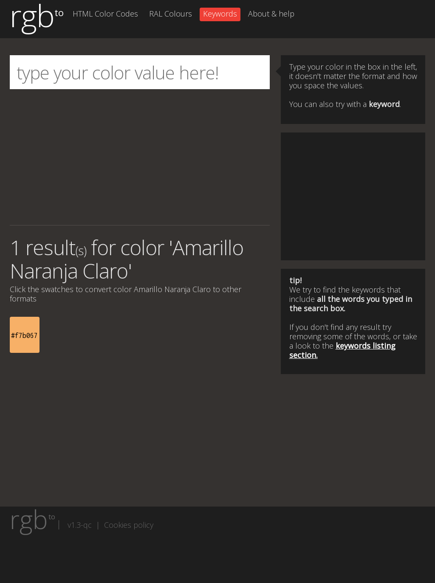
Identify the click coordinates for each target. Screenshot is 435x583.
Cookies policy (128, 525)
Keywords (220, 13)
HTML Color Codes (105, 13)
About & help (271, 13)
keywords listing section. (342, 350)
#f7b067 (24, 335)
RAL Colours (170, 13)
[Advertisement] (140, 157)
